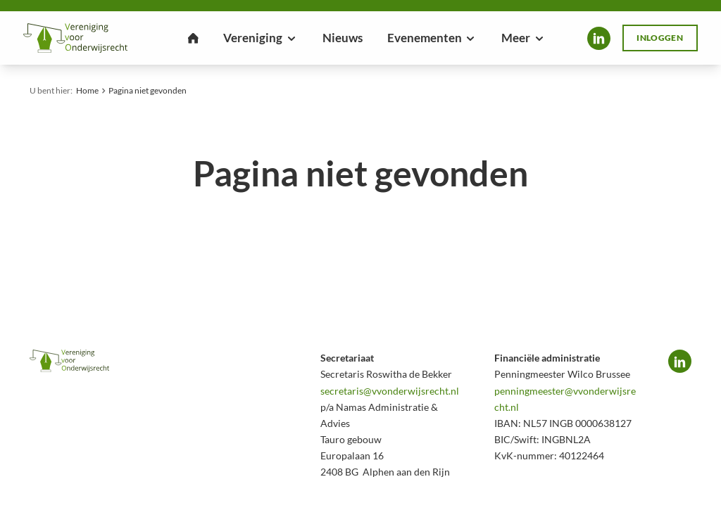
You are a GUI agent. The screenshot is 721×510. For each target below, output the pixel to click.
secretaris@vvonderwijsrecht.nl (389, 391)
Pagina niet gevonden (147, 90)
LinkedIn (598, 38)
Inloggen (660, 37)
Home (87, 90)
